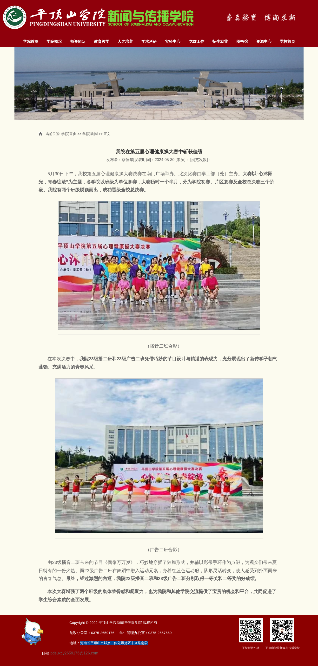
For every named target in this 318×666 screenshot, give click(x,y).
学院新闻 (90, 134)
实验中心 (172, 41)
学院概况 (54, 41)
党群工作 (196, 41)
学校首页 (287, 41)
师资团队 (78, 41)
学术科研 (149, 41)
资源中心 (264, 41)
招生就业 (220, 41)
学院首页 (30, 41)
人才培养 (125, 41)
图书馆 (242, 41)
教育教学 (101, 41)
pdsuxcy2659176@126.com (74, 653)
